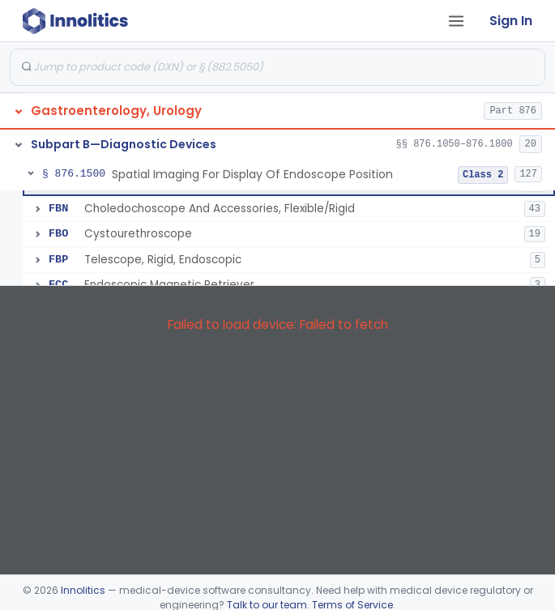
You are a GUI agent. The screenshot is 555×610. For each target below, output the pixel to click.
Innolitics (83, 590)
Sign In (510, 20)
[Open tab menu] (456, 21)
